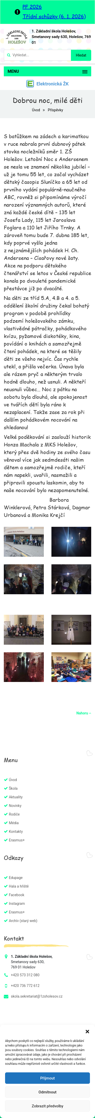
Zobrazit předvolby (47, 1106)
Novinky (15, 806)
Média (14, 823)
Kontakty (16, 832)
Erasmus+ (17, 840)
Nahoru (83, 713)
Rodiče (14, 814)
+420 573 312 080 (25, 975)
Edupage (16, 878)
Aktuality (16, 797)
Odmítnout (47, 1092)
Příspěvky (55, 110)
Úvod (36, 110)
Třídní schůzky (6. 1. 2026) (54, 16)
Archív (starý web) (23, 921)
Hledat (81, 55)
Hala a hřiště (19, 886)
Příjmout (47, 1078)
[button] (87, 1031)
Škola (13, 788)
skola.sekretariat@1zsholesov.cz (37, 996)
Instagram (17, 903)
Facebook (16, 895)
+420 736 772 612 (25, 986)
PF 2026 (32, 6)
